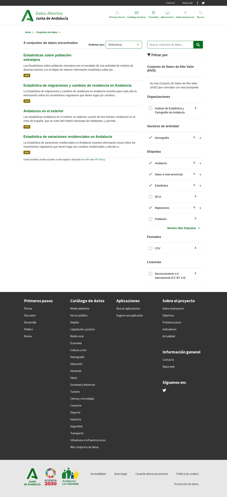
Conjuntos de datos (47, 32)
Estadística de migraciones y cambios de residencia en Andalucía (77, 85)
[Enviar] (198, 45)
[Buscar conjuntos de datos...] (175, 45)
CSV (27, 75)
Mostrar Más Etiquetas (181, 228)
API (87, 159)
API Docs (99, 159)
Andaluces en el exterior (43, 111)
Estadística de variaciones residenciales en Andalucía (67, 137)
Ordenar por (96, 44)
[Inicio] (28, 32)
